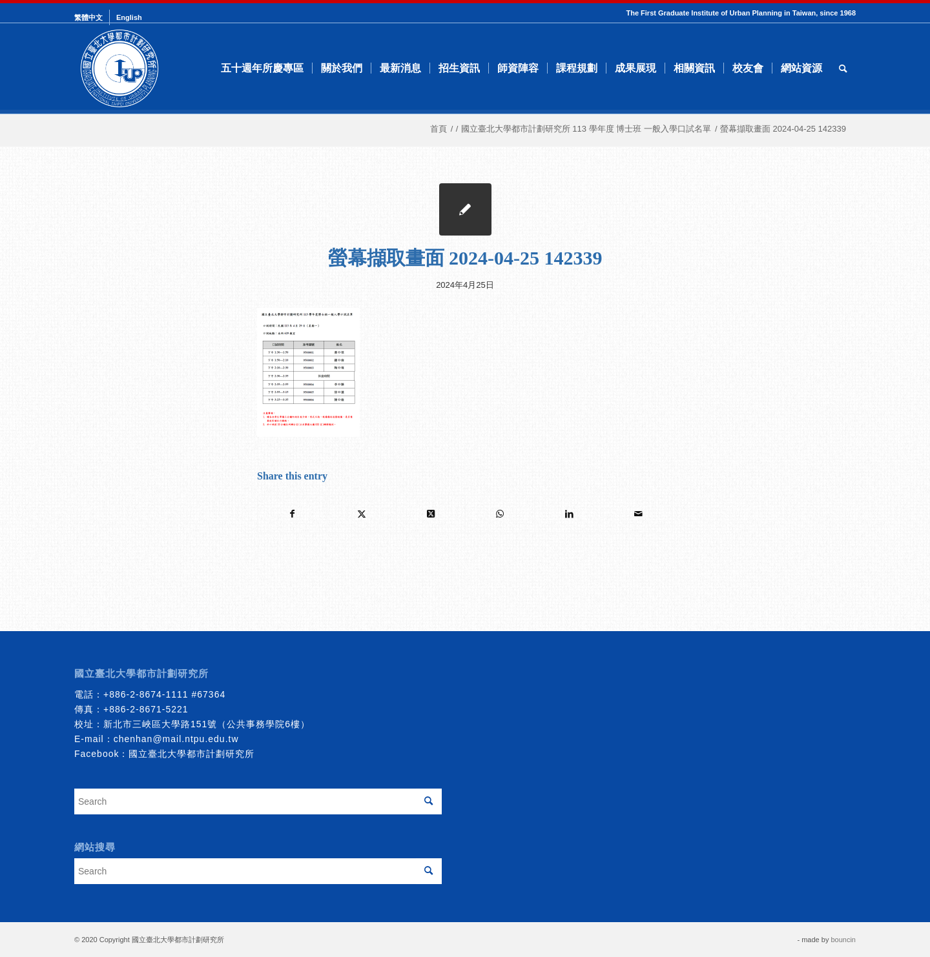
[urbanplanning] (119, 68)
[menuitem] (92, 17)
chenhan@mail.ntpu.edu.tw (176, 739)
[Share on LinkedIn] (569, 514)
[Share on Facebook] (292, 514)
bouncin (843, 939)
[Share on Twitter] (361, 514)
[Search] (843, 68)
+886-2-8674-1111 (146, 694)
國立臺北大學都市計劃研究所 (191, 754)
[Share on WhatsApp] (500, 514)
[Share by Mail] (638, 514)
